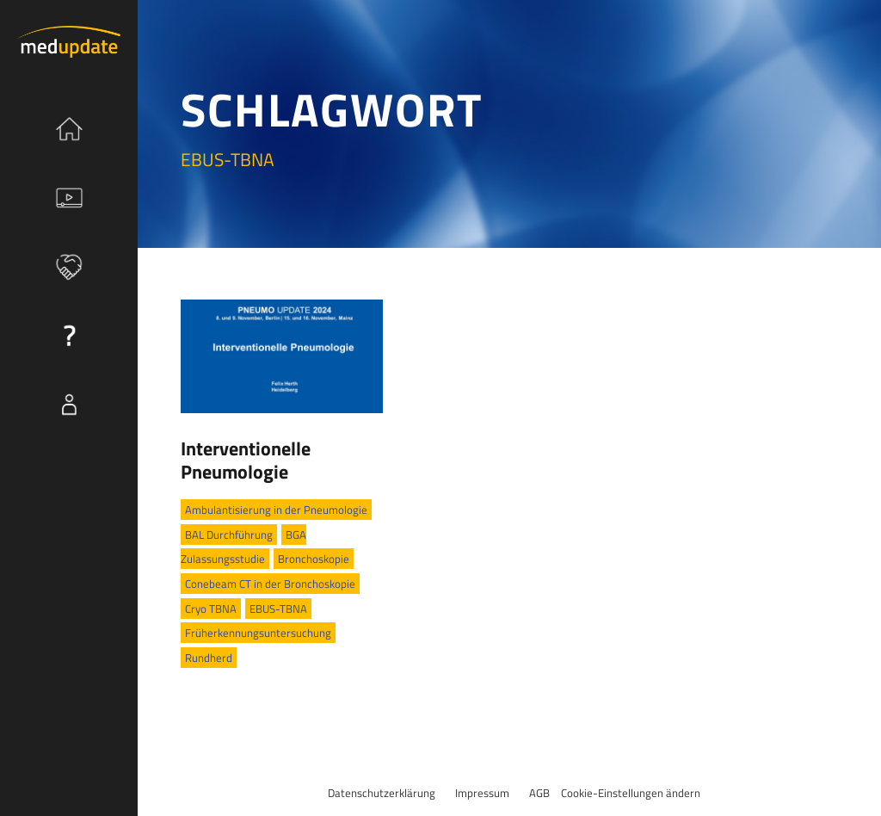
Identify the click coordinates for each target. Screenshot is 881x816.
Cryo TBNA (211, 608)
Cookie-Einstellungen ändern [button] (630, 792)
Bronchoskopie (313, 558)
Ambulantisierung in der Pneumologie (276, 509)
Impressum (482, 792)
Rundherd (208, 657)
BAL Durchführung (229, 534)
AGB (539, 792)
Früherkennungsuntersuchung (258, 632)
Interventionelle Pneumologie (246, 459)
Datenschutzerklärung (381, 792)
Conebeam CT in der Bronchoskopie (270, 583)
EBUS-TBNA (278, 608)
